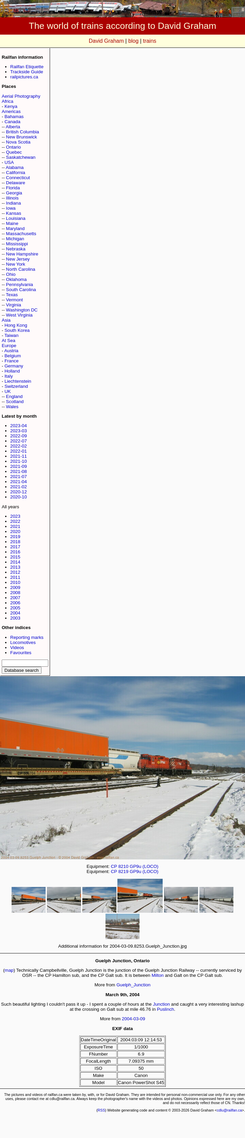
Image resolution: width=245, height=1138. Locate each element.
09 (142, 1018)
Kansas (13, 213)
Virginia (13, 304)
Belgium (12, 355)
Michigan (15, 238)
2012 (15, 572)
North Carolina (20, 269)
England (14, 396)
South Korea (17, 330)
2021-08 (18, 471)
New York (15, 264)
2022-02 (18, 446)
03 (135, 1018)
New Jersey (18, 259)
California (15, 172)
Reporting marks (27, 637)
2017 (15, 546)
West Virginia (19, 315)
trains (149, 41)
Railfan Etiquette (27, 66)
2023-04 (18, 425)
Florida (13, 187)
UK (7, 391)
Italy (8, 376)
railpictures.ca (24, 76)
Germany (13, 365)
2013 (15, 567)
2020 (15, 531)
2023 (15, 516)
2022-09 (18, 435)
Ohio (11, 274)
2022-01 (18, 451)
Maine (12, 223)
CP (114, 866)
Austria (11, 350)
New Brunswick (21, 136)
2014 (15, 562)
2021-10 (18, 461)
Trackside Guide (26, 71)
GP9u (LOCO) (144, 866)
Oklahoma (16, 279)
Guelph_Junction (133, 984)
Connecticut (18, 177)
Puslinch (165, 1009)
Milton (157, 975)
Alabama (15, 167)
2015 (15, 556)
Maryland (15, 228)
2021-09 (18, 466)
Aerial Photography (21, 96)
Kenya (10, 106)
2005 (15, 607)
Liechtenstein (17, 381)
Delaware (15, 182)
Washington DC (22, 309)
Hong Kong (15, 325)
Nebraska (16, 248)
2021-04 (18, 481)
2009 (15, 587)
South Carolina (21, 289)
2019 (15, 536)
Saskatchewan (21, 157)
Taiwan (11, 335)
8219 (123, 871)
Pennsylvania (19, 284)
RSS (101, 1110)
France (11, 360)
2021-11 (18, 456)
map (9, 970)
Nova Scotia (18, 142)
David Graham (106, 41)
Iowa (11, 208)
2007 (15, 597)
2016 (15, 551)
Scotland (15, 401)
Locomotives (23, 642)
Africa (7, 101)
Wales (12, 406)
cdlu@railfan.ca (229, 1110)
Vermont (14, 299)
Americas (11, 111)
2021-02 (18, 486)
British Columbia (22, 131)
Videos (17, 647)
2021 (15, 526)
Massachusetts (21, 233)
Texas (12, 294)
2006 (15, 602)
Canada (12, 121)
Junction (161, 1004)
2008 (15, 592)
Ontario (13, 147)
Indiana (13, 203)
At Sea (8, 340)
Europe (9, 345)
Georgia (14, 192)
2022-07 (18, 440)
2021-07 (18, 476)
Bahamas (13, 116)
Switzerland (16, 386)
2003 (15, 618)
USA (9, 162)
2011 (15, 577)
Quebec (14, 152)
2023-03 (18, 430)
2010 (15, 582)
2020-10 (18, 496)
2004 (15, 612)
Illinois (12, 198)
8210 (123, 866)
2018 (15, 541)
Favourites (20, 652)
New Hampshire (22, 254)
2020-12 (18, 491)
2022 (15, 521)
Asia (6, 320)
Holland (12, 371)
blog (133, 41)
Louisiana (16, 218)
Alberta (13, 126)
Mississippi (17, 243)
